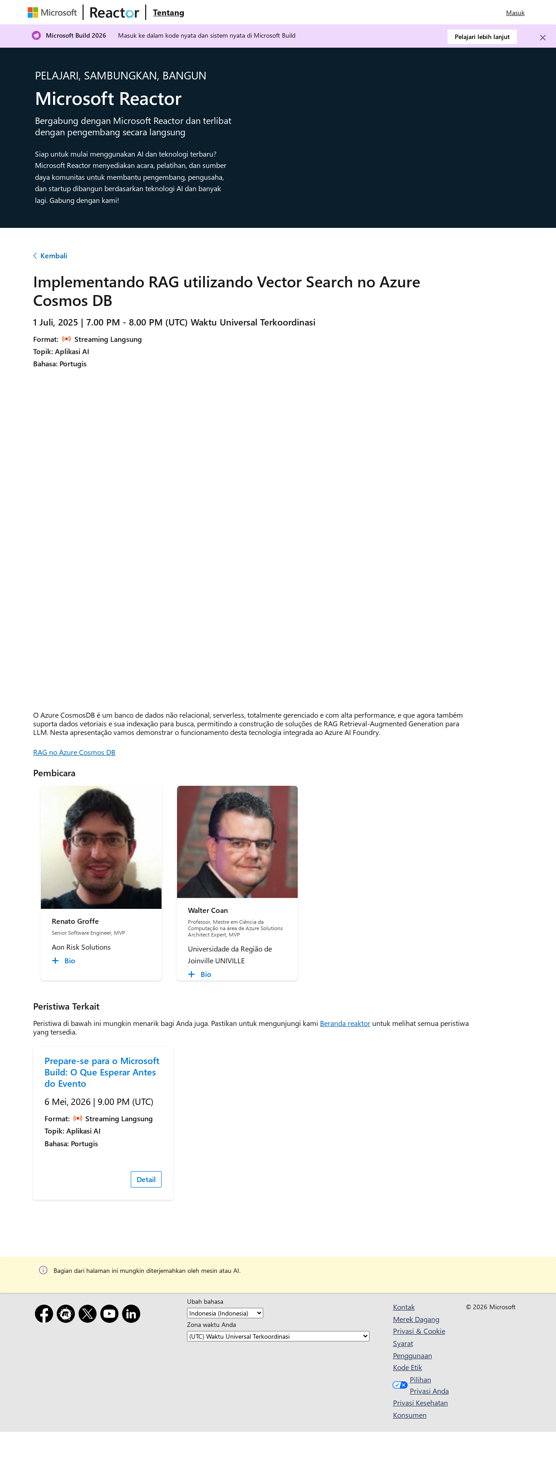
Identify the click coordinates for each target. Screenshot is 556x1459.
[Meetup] (68, 1315)
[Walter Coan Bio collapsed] (201, 974)
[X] (89, 1315)
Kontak (404, 1306)
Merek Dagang (416, 1319)
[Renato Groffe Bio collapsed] (65, 960)
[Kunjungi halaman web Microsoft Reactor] (115, 12)
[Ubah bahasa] (225, 1313)
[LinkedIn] (133, 1315)
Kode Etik (407, 1367)
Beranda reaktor (345, 1023)
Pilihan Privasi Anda (419, 1385)
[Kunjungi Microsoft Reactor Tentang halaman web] (168, 12)
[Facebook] (46, 1315)
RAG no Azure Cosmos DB (74, 752)
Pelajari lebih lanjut (482, 36)
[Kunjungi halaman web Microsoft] (54, 12)
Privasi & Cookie (419, 1331)
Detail (146, 1179)
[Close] (543, 37)
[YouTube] (111, 1315)
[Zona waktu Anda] (278, 1336)
